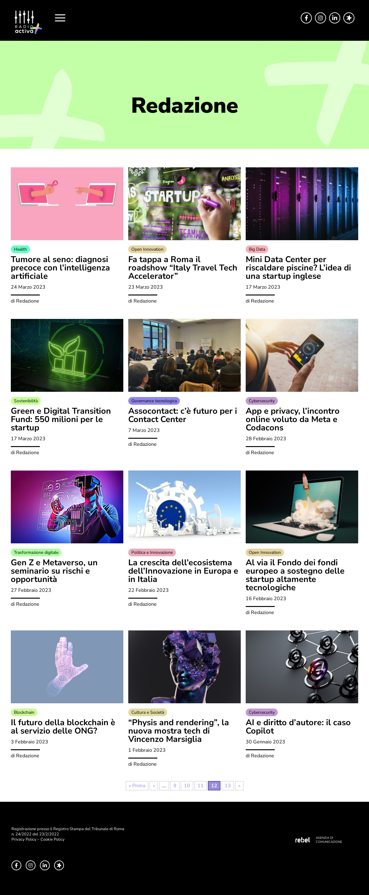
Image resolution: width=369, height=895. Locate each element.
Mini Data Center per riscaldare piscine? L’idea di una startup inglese (298, 268)
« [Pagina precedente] (154, 785)
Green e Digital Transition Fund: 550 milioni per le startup (61, 419)
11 (200, 785)
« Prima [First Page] (137, 785)
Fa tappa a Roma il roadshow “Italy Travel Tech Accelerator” (182, 268)
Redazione (27, 301)
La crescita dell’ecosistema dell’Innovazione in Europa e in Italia (183, 571)
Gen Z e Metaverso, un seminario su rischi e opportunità (54, 571)
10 (187, 785)
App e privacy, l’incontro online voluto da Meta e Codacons (293, 419)
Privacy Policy (23, 839)
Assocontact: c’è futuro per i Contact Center (182, 415)
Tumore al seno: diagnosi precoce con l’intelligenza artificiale (60, 268)
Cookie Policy (52, 839)
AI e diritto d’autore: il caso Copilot (298, 727)
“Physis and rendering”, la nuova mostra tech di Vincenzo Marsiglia (178, 731)
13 (228, 785)
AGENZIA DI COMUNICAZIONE (329, 840)
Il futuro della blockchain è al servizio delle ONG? (63, 727)
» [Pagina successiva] (239, 785)
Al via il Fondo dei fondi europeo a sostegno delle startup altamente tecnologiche (295, 575)
